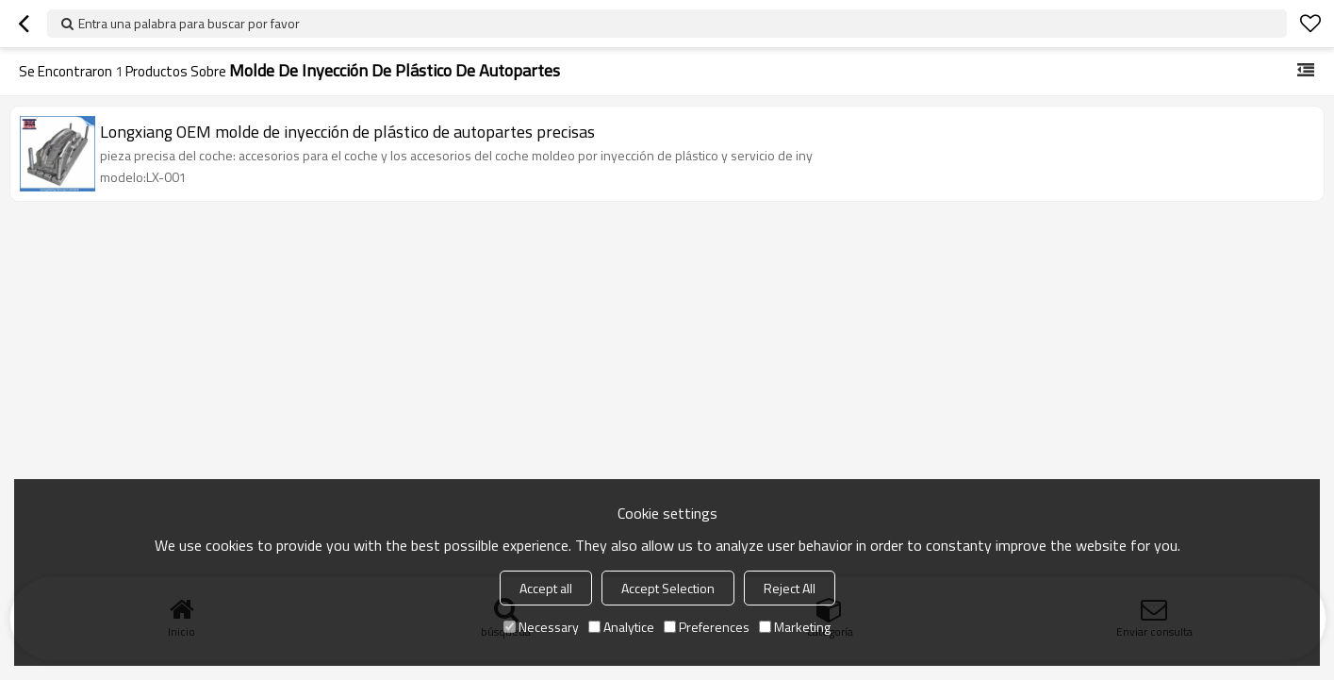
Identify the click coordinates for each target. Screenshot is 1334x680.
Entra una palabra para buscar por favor (189, 23)
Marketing (795, 627)
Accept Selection (668, 588)
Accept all (545, 588)
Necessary (541, 627)
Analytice (621, 627)
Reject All (789, 588)
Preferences (706, 627)
